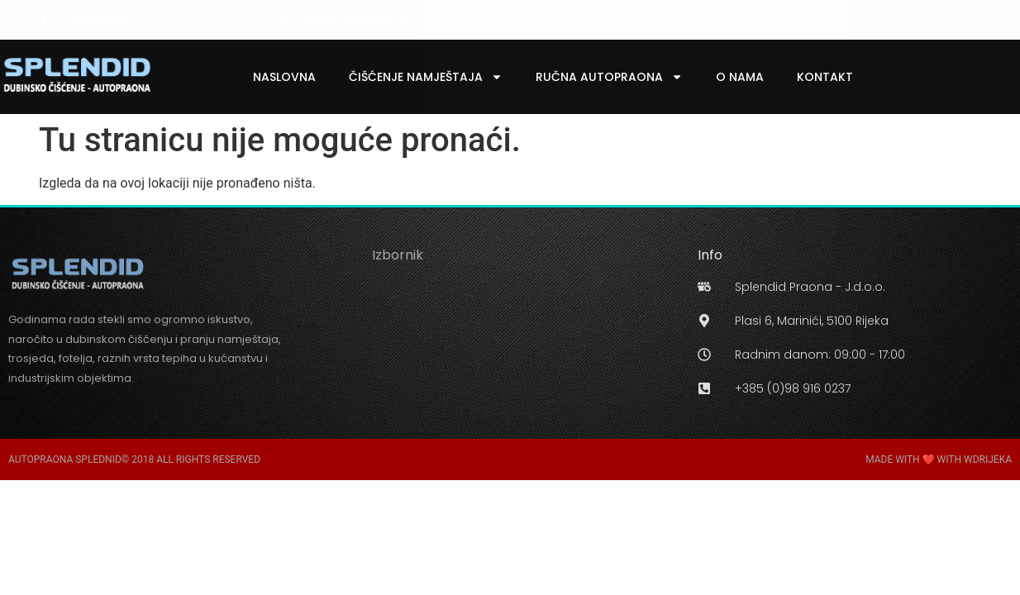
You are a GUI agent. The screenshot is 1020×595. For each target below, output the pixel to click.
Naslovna (284, 77)
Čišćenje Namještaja (426, 77)
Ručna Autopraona (609, 77)
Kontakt (825, 77)
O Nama (740, 77)
